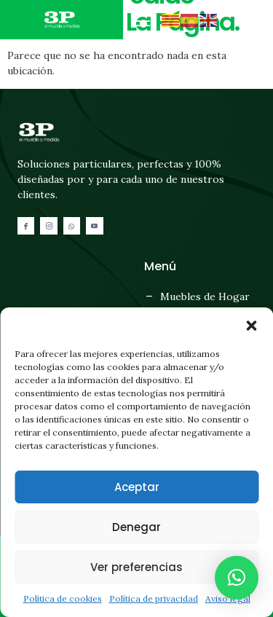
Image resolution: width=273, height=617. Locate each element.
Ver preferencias (136, 567)
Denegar (136, 527)
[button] (251, 325)
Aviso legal (227, 598)
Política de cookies (62, 598)
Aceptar (136, 487)
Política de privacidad (153, 598)
